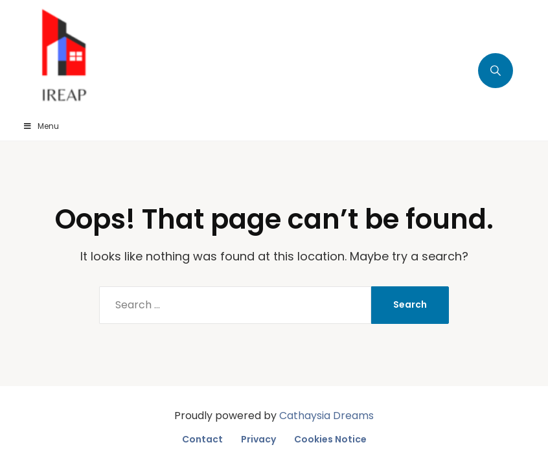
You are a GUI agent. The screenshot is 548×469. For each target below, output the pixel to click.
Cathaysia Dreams (326, 415)
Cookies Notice (330, 439)
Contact (202, 439)
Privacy (258, 439)
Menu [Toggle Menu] (41, 126)
